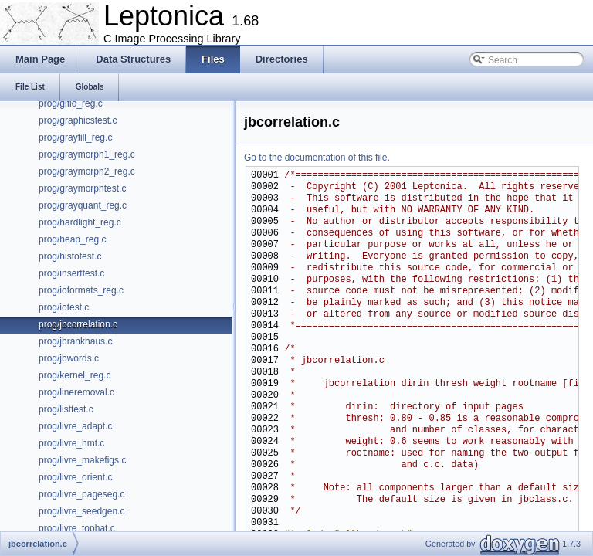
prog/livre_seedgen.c (81, 511)
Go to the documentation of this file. (317, 157)
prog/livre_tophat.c (77, 528)
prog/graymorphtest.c (82, 188)
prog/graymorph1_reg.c (87, 154)
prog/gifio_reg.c (71, 103)
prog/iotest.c (64, 307)
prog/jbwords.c (69, 358)
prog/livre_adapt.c (75, 426)
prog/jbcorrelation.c (78, 324)
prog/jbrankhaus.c (75, 341)
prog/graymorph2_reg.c (87, 171)
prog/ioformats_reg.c (81, 290)
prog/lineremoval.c (76, 392)
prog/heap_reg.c (72, 239)
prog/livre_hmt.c (71, 443)
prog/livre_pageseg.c (81, 494)
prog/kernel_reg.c (74, 375)
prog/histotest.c (70, 256)
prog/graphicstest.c (78, 120)
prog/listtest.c (66, 409)
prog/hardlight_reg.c (80, 222)
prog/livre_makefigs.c (82, 460)
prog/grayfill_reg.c (75, 137)
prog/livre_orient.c (75, 477)
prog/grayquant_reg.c (83, 205)
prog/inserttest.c (71, 273)
